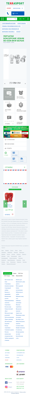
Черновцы (20, 258)
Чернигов (18, 254)
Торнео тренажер (9, 319)
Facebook (8, 382)
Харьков (7, 250)
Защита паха (19, 313)
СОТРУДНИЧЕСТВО (21, 352)
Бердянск (24, 262)
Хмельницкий (14, 256)
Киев (3, 250)
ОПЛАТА (7, 355)
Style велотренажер (9, 317)
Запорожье (4, 252)
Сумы (8, 256)
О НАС (18, 357)
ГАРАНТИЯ (7, 357)
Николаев (16, 252)
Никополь (19, 262)
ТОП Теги (20, 273)
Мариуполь (21, 252)
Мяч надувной (19, 286)
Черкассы (24, 254)
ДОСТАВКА (7, 352)
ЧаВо (13, 275)
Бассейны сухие (20, 319)
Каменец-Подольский (11, 264)
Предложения (19, 275)
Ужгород (3, 264)
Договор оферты (15, 393)
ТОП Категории (7, 273)
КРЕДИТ (6, 359)
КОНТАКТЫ (19, 359)
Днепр (16, 250)
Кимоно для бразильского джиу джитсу (20, 281)
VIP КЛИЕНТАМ (20, 355)
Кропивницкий (5, 258)
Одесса (11, 250)
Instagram (8, 387)
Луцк (8, 262)
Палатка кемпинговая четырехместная (8, 334)
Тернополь (18, 260)
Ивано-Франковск (11, 260)
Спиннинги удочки (9, 329)
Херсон (8, 254)
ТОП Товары (7, 275)
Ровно (19, 256)
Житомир (3, 256)
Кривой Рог (10, 252)
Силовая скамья (20, 325)
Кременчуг (4, 260)
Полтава (13, 254)
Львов (20, 250)
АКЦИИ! (9, 8)
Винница (3, 254)
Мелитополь (12, 262)
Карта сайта (23, 392)
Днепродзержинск (13, 258)
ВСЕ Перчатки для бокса (15, 189)
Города (14, 273)
